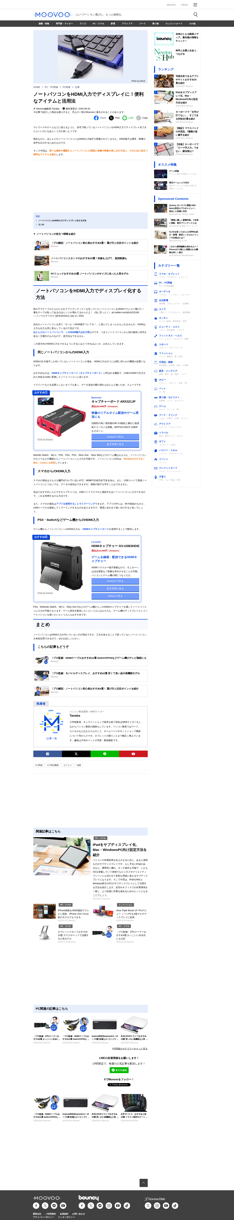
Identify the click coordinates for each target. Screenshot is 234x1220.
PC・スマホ (98, 23)
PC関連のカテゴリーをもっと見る (130, 1048)
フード (142, 23)
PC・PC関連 (51, 87)
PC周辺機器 (53, 765)
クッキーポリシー (66, 1217)
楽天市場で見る (115, 444)
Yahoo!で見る (115, 596)
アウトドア (127, 23)
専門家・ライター (64, 23)
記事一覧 (52, 738)
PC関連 (66, 87)
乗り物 (155, 23)
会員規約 (64, 1214)
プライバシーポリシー (43, 1217)
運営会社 (37, 1214)
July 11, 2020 (77, 316)
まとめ (41, 224)
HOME (36, 87)
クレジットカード (173, 23)
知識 (79, 765)
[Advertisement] (90, 186)
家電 (113, 23)
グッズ (83, 23)
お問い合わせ (78, 1214)
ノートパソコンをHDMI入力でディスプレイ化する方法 (62, 220)
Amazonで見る (115, 436)
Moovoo (171, 4)
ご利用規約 (50, 1214)
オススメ (67, 765)
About (184, 4)
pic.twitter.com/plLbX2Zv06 (125, 312)
